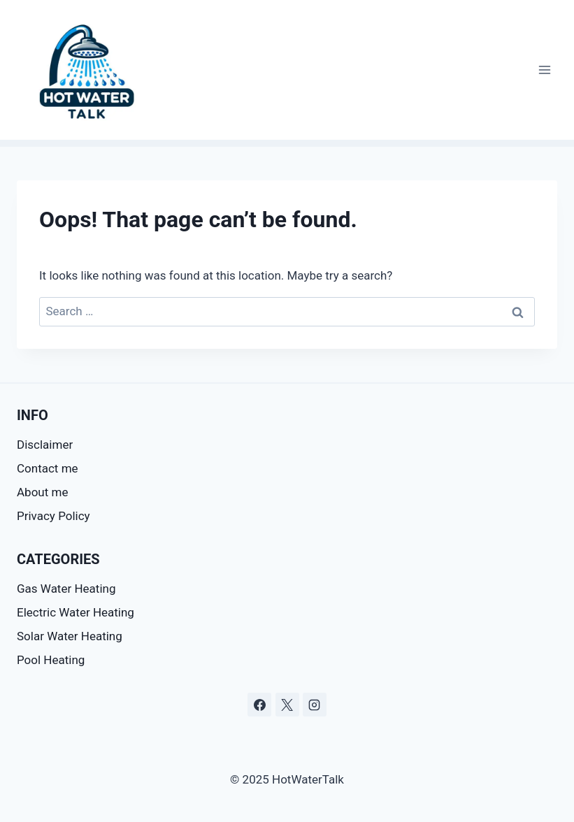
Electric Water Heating (75, 612)
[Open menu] (544, 69)
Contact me (47, 468)
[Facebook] (259, 704)
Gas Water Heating (66, 589)
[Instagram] (315, 704)
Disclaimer (46, 445)
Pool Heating (51, 660)
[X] (287, 704)
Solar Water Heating (69, 636)
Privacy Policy (53, 516)
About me (42, 492)
